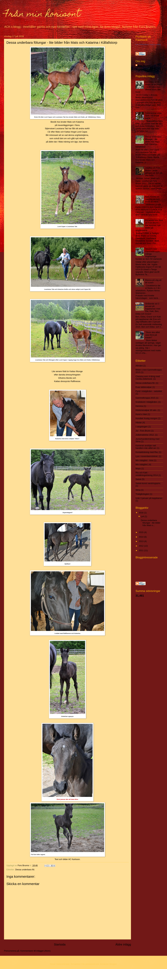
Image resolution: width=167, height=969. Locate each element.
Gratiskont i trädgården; (147, 402)
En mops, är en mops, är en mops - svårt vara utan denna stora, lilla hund (149, 87)
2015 (141, 532)
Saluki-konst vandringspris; (148, 483)
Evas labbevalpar (144, 387)
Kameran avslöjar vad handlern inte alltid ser (146, 446)
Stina (138, 490)
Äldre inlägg (123, 944)
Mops (138, 468)
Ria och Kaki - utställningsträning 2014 (147, 473)
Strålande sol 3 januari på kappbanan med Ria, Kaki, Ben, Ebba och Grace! (148, 308)
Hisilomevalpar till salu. (146, 410)
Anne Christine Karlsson (142, 44)
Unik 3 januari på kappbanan (149, 498)
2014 (141, 537)
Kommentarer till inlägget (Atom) (35, 951)
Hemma (139, 406)
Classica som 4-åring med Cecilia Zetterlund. (148, 377)
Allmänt (139, 365)
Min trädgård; (142, 464)
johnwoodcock (92, 964)
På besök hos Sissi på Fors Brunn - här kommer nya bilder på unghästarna (149, 225)
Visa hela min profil (144, 69)
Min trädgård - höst (144, 460)
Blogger (113, 964)
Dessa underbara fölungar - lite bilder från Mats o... (150, 523)
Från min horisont (42, 14)
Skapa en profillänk (155, 44)
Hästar (139, 422)
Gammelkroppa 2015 (145, 398)
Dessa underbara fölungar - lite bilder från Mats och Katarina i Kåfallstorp (148, 141)
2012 (141, 546)
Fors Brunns (144, 65)
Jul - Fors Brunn (143, 430)
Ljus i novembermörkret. (147, 456)
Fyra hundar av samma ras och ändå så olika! (152, 199)
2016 (141, 512)
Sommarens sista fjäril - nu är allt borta (153, 115)
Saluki (138, 479)
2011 (141, 550)
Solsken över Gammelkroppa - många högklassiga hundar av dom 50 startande (149, 254)
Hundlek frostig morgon (146, 418)
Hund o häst (141, 414)
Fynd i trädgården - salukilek (149, 391)
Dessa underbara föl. (25, 869)
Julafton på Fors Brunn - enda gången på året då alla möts (153, 172)
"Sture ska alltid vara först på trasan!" (152, 335)
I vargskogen (142, 426)
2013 (141, 541)
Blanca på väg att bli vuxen (153, 281)
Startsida (60, 944)
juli (143, 516)
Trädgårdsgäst (142, 494)
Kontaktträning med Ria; (147, 452)
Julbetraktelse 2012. (145, 435)
